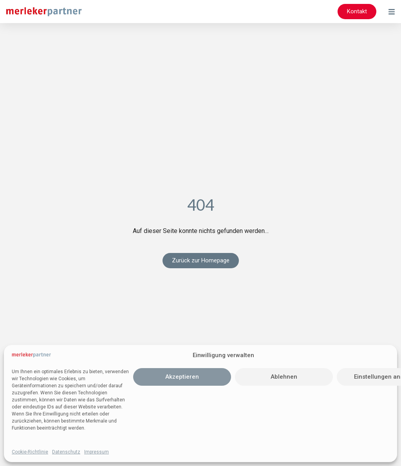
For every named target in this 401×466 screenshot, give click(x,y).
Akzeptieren (182, 376)
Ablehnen (284, 376)
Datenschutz (66, 452)
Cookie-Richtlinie (30, 452)
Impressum (96, 452)
